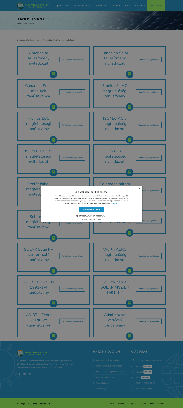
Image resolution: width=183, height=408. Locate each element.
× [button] (139, 189)
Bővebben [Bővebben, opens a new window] (114, 203)
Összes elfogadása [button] (91, 210)
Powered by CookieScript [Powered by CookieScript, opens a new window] (91, 219)
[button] (91, 216)
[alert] (91, 204)
